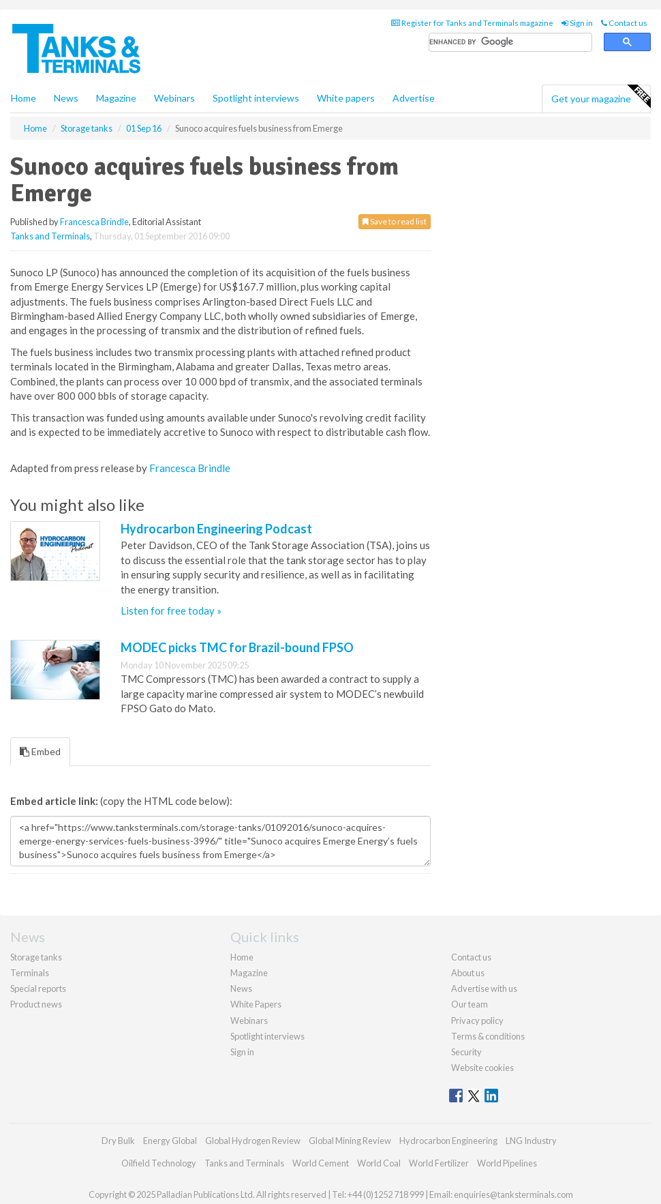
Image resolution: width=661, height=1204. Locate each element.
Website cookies (482, 1067)
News (241, 988)
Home (23, 98)
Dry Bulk (118, 1140)
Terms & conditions (488, 1036)
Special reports (38, 988)
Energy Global (170, 1140)
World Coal (379, 1163)
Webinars (174, 98)
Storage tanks (36, 957)
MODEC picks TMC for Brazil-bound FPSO (237, 647)
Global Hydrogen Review (253, 1140)
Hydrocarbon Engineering (448, 1140)
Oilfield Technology (158, 1163)
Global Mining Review (350, 1140)
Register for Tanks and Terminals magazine (472, 22)
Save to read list (395, 221)
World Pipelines (507, 1163)
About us (468, 972)
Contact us (624, 22)
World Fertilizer (439, 1163)
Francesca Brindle (94, 221)
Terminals (29, 972)
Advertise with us (484, 988)
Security (466, 1051)
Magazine (116, 98)
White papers (346, 98)
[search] (510, 43)
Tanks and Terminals (50, 236)
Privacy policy (477, 1020)
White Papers (255, 1004)
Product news (36, 1004)
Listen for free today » (171, 610)
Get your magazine (600, 96)
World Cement (320, 1163)
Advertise (414, 98)
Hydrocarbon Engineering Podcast (216, 528)
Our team (469, 1004)
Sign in (577, 22)
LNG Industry (531, 1140)
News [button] (66, 98)
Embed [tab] (40, 751)
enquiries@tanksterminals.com (513, 1194)
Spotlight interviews (256, 98)
